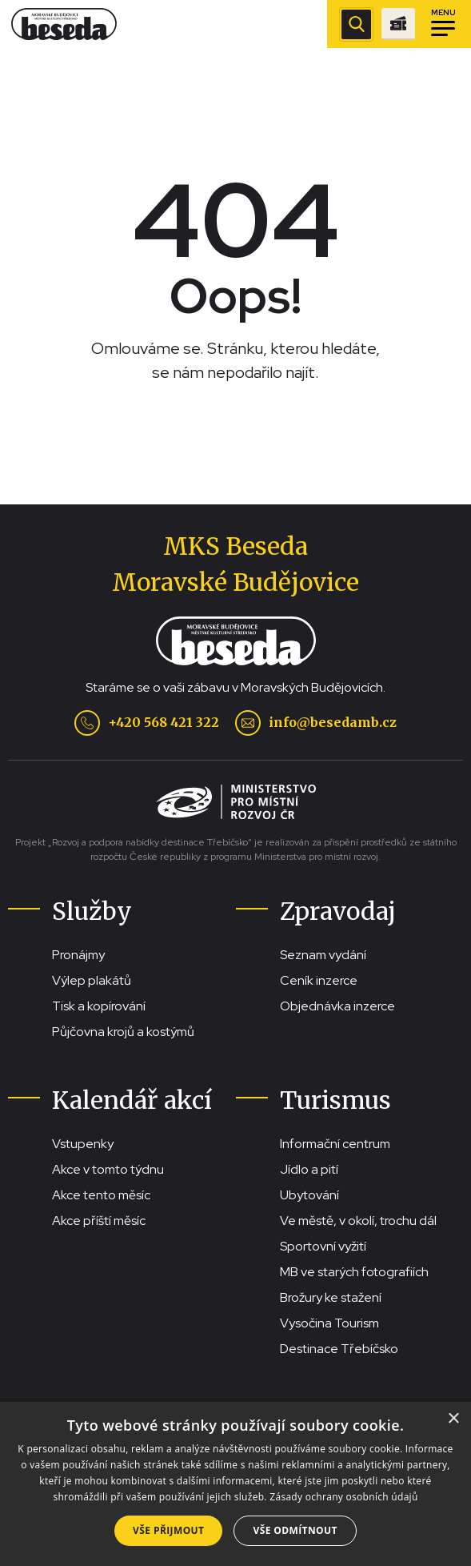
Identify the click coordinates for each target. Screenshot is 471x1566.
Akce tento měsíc (101, 1195)
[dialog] (235, 1484)
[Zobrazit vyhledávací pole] (356, 24)
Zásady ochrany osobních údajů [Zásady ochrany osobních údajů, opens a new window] (343, 1497)
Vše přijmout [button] (168, 1530)
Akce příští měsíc (99, 1220)
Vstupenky (83, 1143)
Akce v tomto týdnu (108, 1169)
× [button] (453, 1419)
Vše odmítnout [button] (295, 1530)
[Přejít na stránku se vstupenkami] (398, 24)
